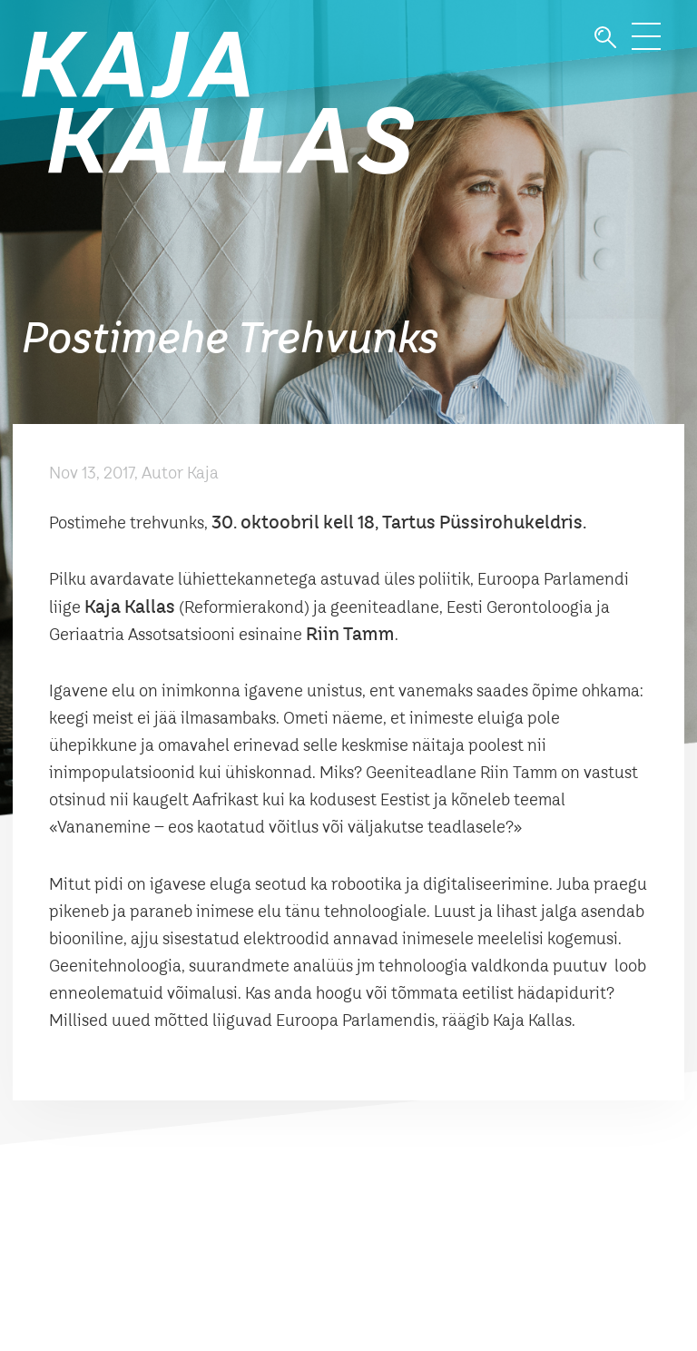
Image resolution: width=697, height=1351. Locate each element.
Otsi (605, 38)
